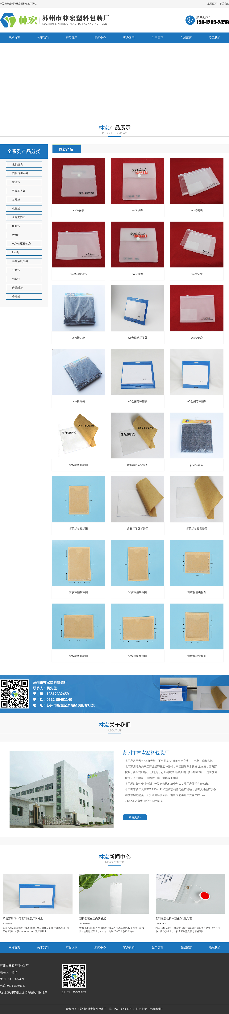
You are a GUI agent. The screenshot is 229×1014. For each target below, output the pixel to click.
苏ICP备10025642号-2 (122, 1008)
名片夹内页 (18, 217)
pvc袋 (15, 234)
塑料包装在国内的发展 (92, 918)
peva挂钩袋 (78, 337)
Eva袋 (15, 252)
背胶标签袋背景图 (196, 528)
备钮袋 (16, 296)
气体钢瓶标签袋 (21, 243)
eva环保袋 (137, 210)
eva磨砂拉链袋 (78, 274)
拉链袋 (16, 182)
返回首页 (212, 3)
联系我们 (224, 3)
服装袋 (16, 226)
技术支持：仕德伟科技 (149, 1008)
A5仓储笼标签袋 (196, 401)
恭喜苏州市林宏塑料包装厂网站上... (24, 918)
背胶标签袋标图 (78, 465)
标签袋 (16, 278)
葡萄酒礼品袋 (20, 261)
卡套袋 (16, 270)
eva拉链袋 (196, 210)
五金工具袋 (18, 190)
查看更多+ (135, 817)
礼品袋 (16, 208)
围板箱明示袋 (20, 173)
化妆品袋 (17, 164)
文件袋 (16, 199)
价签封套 (17, 287)
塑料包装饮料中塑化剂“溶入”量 (174, 918)
